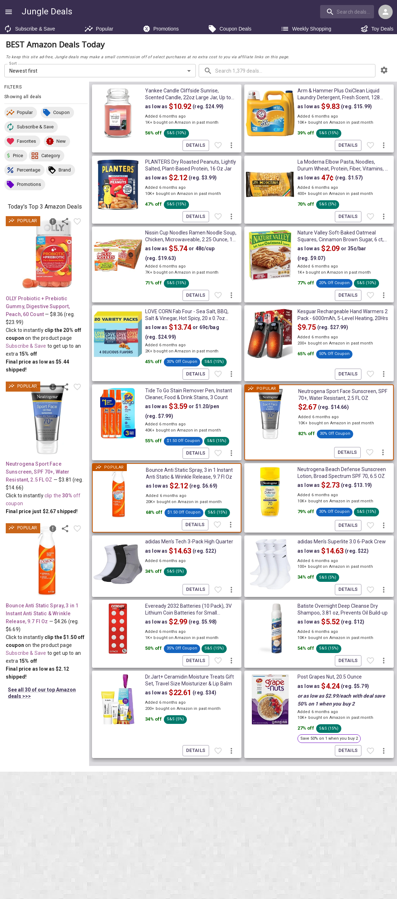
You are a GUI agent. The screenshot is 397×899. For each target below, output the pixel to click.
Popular (98, 28)
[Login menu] (385, 12)
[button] (20, 112)
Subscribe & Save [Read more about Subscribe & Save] (26, 346)
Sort (13, 63)
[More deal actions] (231, 145)
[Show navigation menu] (8, 11)
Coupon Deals (229, 28)
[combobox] (347, 11)
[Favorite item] (77, 221)
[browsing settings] (384, 70)
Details (196, 145)
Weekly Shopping (306, 28)
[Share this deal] (65, 221)
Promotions (161, 29)
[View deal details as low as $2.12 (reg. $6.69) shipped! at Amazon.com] (47, 561)
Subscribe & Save (29, 28)
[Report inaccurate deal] (53, 221)
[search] (347, 11)
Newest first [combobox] (23, 71)
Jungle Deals (47, 11)
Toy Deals (376, 29)
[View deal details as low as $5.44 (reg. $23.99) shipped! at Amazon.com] (47, 254)
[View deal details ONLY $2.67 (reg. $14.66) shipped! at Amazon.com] (47, 419)
